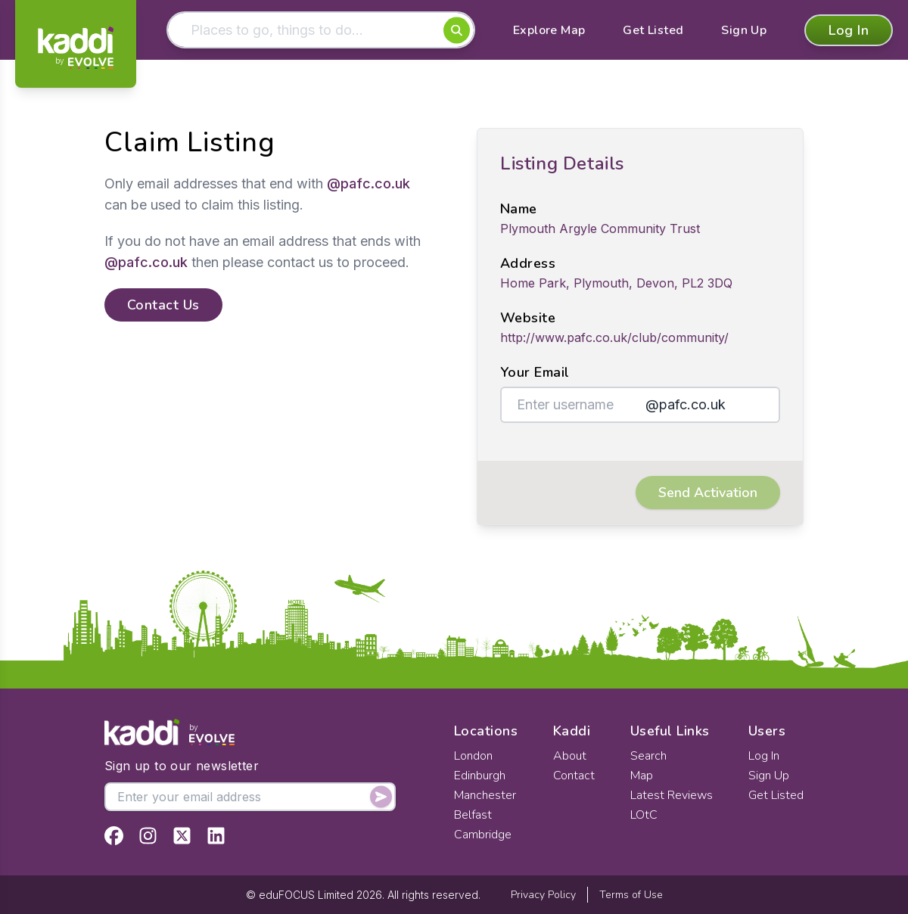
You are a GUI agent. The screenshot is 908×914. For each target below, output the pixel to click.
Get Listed (653, 30)
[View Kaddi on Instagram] (147, 835)
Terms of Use (631, 895)
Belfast (473, 815)
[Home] (76, 47)
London (473, 756)
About (569, 756)
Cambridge (483, 834)
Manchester (485, 795)
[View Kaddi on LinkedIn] (216, 835)
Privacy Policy (543, 895)
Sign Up (744, 30)
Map (641, 775)
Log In (849, 30)
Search (648, 756)
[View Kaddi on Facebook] (113, 835)
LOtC (644, 815)
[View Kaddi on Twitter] (182, 835)
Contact (574, 775)
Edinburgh (479, 775)
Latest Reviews (671, 795)
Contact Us (163, 305)
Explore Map (549, 30)
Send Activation (707, 492)
